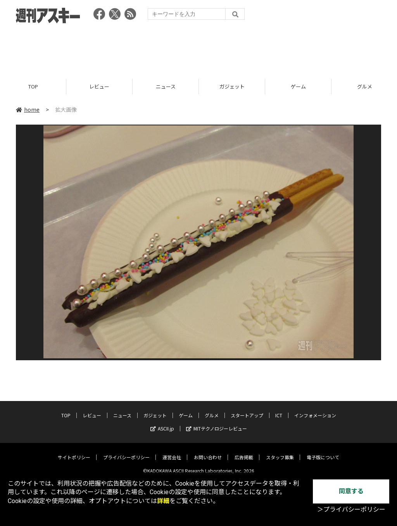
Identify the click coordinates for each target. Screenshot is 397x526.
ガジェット (232, 86)
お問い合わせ (208, 451)
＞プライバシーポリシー (351, 509)
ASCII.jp (162, 422)
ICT (278, 409)
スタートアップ (247, 409)
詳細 (163, 501)
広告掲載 (244, 451)
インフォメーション (315, 409)
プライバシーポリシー (126, 451)
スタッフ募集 (280, 451)
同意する (351, 491)
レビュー (99, 86)
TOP (33, 86)
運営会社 (171, 451)
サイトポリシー (74, 451)
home (28, 109)
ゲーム (298, 86)
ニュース (166, 86)
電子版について (323, 451)
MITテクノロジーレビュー (216, 422)
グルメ (212, 409)
